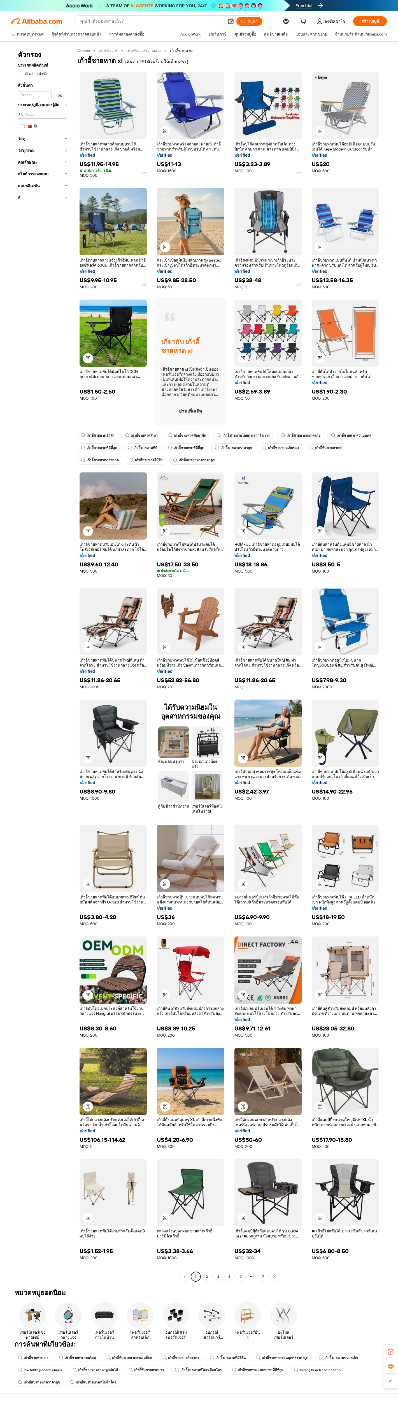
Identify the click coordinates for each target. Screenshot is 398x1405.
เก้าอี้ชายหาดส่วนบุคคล (351, 435)
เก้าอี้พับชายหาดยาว (146, 1370)
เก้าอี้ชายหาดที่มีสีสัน (228, 1357)
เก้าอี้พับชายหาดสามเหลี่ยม (129, 1357)
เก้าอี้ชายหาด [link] (181, 50)
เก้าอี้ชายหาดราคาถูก (233, 448)
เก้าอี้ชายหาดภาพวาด (100, 460)
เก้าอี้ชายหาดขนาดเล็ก (338, 1357)
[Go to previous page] (185, 1277)
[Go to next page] (274, 1277)
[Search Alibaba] (151, 21)
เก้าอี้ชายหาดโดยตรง (180, 1357)
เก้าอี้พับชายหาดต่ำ (326, 448)
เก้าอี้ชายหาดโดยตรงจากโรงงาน (243, 435)
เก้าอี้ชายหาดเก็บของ (280, 448)
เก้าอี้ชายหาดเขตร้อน (77, 1357)
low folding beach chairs (40, 1370)
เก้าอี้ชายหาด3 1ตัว (98, 435)
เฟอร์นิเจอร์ (108, 50)
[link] (390, 1352)
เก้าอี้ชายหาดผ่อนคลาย (300, 435)
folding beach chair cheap (317, 1370)
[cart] (304, 22)
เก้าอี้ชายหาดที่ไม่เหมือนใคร (198, 1370)
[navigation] (43, 664)
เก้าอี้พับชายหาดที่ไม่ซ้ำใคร (93, 1382)
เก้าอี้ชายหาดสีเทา (141, 435)
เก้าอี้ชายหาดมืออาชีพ (187, 435)
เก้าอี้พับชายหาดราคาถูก (194, 460)
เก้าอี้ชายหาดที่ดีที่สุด (99, 448)
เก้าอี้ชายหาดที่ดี (142, 448)
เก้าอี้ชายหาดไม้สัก (145, 460)
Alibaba (83, 50)
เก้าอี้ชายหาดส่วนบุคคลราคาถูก (282, 1357)
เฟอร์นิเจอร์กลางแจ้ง (144, 50)
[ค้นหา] (249, 21)
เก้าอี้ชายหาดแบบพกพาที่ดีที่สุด (257, 1370)
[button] (230, 21)
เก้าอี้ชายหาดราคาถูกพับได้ (95, 1370)
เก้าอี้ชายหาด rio (33, 1357)
